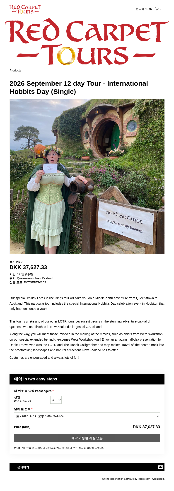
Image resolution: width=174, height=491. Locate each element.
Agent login (158, 478)
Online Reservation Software (118, 478)
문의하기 (23, 467)
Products (15, 70)
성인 (32, 399)
